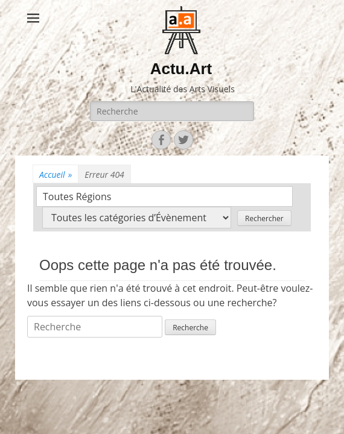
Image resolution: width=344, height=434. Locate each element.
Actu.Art (181, 69)
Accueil (55, 174)
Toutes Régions (77, 196)
